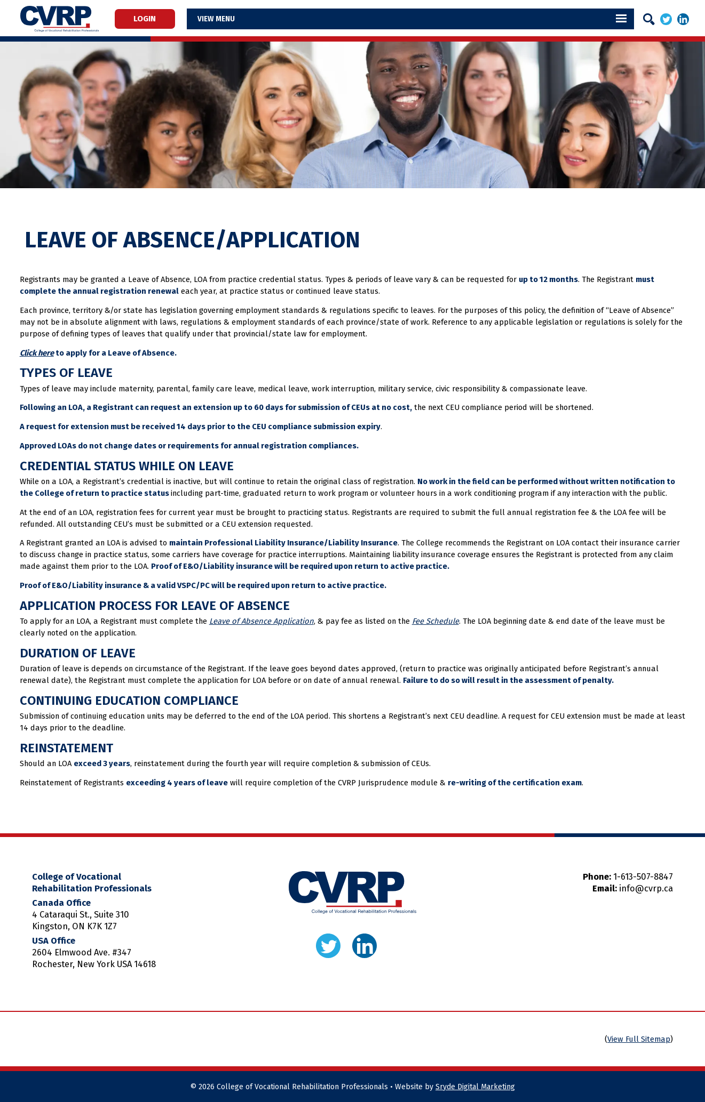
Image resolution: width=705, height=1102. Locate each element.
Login (151, 19)
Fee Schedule (435, 621)
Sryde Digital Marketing (475, 1086)
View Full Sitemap (638, 1039)
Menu (238, 18)
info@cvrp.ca (646, 888)
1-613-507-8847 (643, 877)
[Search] (649, 19)
